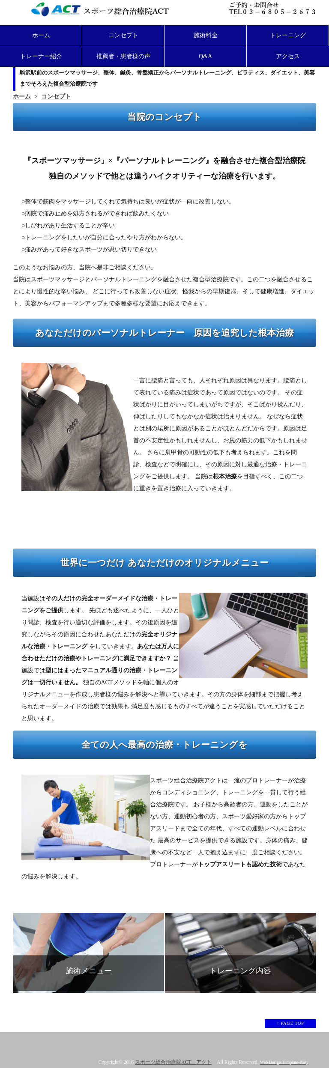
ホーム (41, 35)
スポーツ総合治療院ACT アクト (173, 1062)
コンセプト (123, 35)
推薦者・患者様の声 (123, 56)
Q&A (205, 56)
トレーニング (288, 35)
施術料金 (206, 35)
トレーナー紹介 (41, 56)
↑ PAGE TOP (290, 1023)
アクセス (288, 56)
